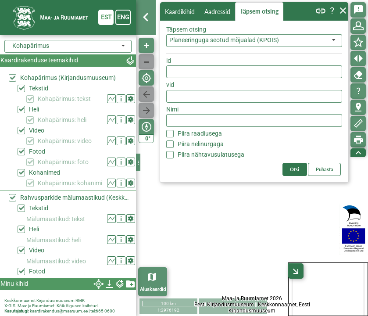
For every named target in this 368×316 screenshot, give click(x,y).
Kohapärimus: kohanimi (70, 183)
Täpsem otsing (261, 11)
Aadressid (219, 11)
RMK (80, 300)
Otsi (329, 58)
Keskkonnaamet (20, 300)
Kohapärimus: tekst (64, 98)
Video (36, 130)
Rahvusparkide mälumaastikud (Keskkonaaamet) (76, 197)
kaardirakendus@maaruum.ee (59, 311)
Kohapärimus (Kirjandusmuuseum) (68, 77)
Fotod (37, 151)
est (106, 17)
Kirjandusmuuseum (55, 300)
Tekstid (38, 88)
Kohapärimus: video (65, 140)
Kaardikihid (181, 11)
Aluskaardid (153, 289)
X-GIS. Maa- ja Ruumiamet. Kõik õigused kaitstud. (51, 305)
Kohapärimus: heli (62, 119)
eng (123, 17)
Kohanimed (44, 172)
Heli (34, 109)
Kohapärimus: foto (63, 161)
